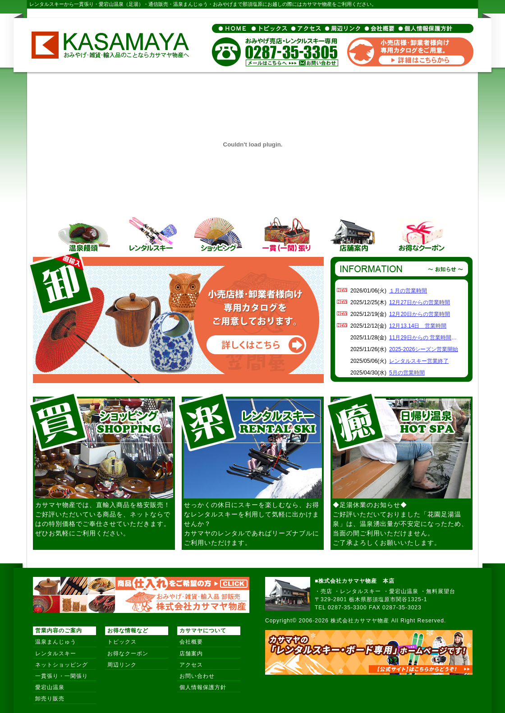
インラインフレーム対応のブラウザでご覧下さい (402, 333)
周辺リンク (122, 665)
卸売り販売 (49, 698)
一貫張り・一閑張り (61, 676)
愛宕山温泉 (49, 687)
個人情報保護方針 (202, 687)
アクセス (191, 665)
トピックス (122, 642)
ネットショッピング (61, 665)
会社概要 (191, 642)
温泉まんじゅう (55, 642)
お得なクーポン (127, 653)
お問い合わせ (197, 676)
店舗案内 (191, 653)
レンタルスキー (55, 653)
